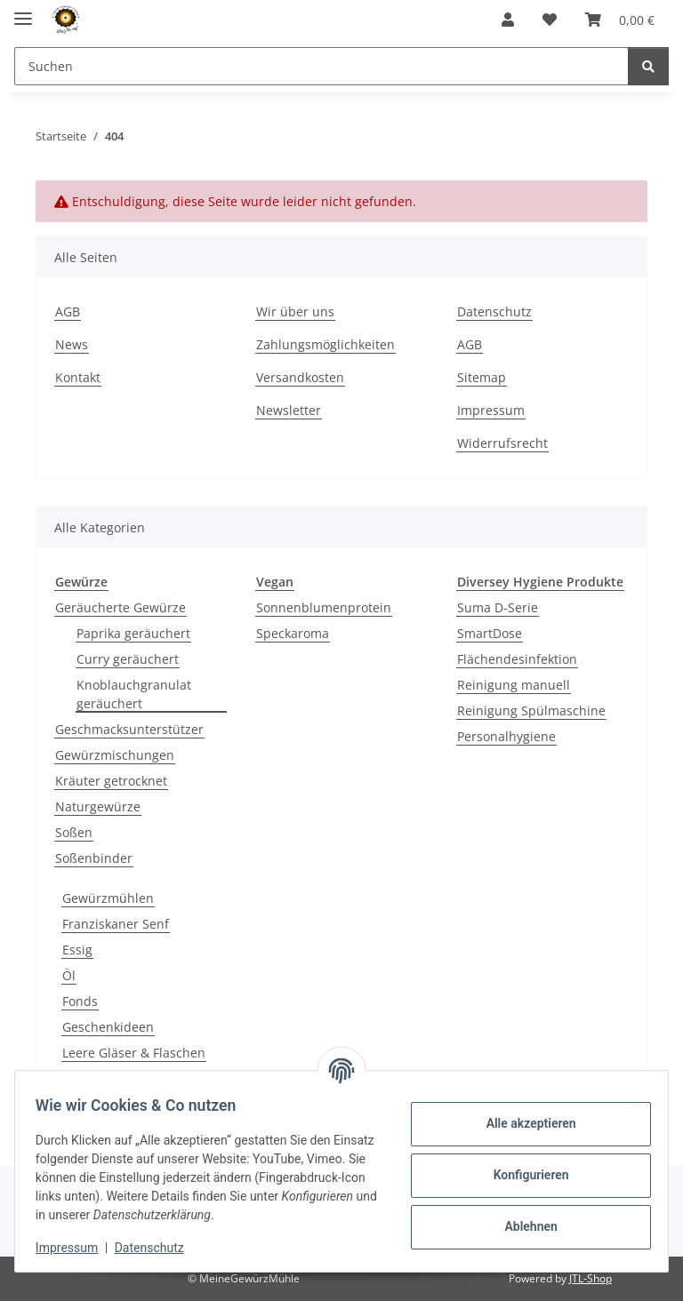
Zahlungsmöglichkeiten (325, 344)
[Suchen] (648, 66)
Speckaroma (292, 633)
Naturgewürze (98, 806)
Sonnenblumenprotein (323, 607)
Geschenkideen (108, 1026)
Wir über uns (295, 311)
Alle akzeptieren (522, 1123)
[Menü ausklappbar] (23, 11)
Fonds (80, 1001)
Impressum (75, 1248)
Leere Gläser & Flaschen (133, 1052)
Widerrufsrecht (502, 443)
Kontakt (77, 377)
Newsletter (288, 410)
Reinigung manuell (513, 684)
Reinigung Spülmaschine (531, 710)
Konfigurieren (522, 1175)
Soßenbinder (94, 858)
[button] (507, 19)
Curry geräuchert (127, 658)
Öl (69, 975)
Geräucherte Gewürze (120, 607)
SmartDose (489, 633)
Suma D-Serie (497, 607)
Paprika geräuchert (133, 633)
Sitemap (481, 377)
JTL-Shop (590, 1278)
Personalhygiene (506, 736)
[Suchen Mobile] (321, 66)
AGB (67, 311)
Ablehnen (522, 1226)
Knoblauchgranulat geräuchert (133, 694)
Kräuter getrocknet (111, 780)
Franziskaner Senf (115, 923)
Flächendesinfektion (517, 658)
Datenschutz (157, 1248)
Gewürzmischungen (114, 754)
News (71, 344)
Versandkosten (300, 377)
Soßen (73, 832)
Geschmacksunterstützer (129, 729)
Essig (77, 949)
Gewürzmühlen (108, 898)
